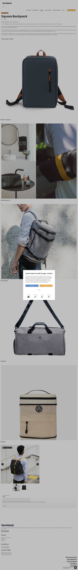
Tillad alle (46, 285)
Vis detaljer (39, 290)
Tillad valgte (32, 285)
